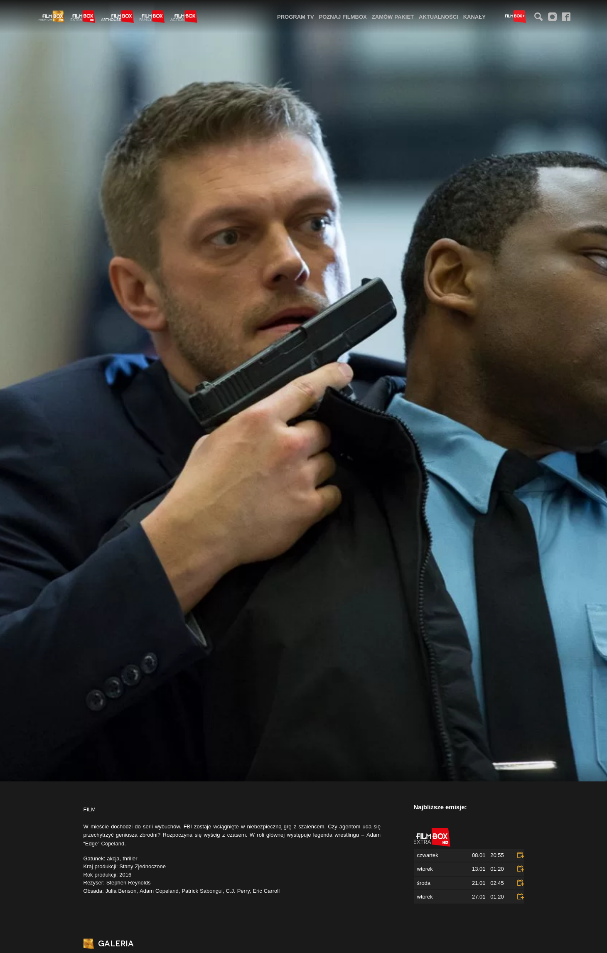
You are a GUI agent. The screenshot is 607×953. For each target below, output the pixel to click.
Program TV (295, 16)
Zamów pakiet (393, 16)
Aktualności (438, 16)
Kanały (474, 16)
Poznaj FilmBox (343, 16)
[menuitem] (296, 16)
